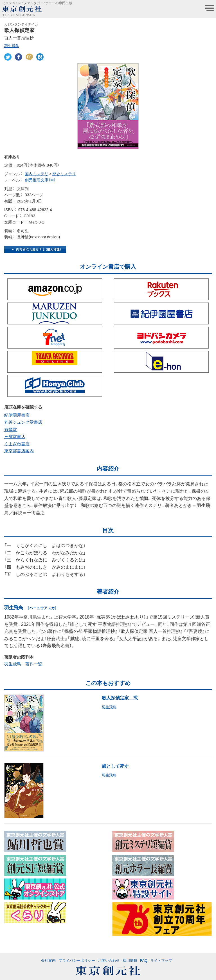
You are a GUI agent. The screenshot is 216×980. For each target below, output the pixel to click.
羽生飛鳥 (11, 45)
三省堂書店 (14, 436)
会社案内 (48, 960)
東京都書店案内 (19, 451)
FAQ (143, 960)
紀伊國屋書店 (17, 415)
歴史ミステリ (64, 173)
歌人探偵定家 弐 (120, 697)
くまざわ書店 (17, 444)
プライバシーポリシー (76, 960)
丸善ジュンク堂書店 (23, 422)
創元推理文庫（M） (40, 180)
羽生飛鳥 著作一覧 (23, 664)
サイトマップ (161, 960)
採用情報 (130, 960)
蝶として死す (115, 765)
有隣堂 (10, 429)
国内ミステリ (36, 173)
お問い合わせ (109, 960)
